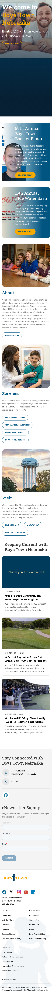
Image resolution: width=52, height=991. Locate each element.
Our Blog (5, 929)
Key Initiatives (34, 911)
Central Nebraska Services (17, 425)
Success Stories (8, 934)
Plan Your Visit (12, 525)
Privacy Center (7, 952)
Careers (32, 929)
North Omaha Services (15, 432)
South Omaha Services (15, 440)
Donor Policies (7, 961)
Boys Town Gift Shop (37, 934)
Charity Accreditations (10, 971)
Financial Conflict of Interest (13, 966)
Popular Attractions (15, 532)
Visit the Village (8, 920)
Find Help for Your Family (11, 938)
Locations (6, 925)
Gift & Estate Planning (37, 938)
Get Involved (34, 915)
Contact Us (6, 947)
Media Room (34, 925)
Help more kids (12, 44)
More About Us (12, 335)
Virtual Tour (33, 525)
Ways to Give (34, 920)
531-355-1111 (17, 781)
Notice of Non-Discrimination (13, 957)
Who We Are (6, 911)
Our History (6, 915)
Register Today (25, 175)
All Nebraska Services (15, 417)
